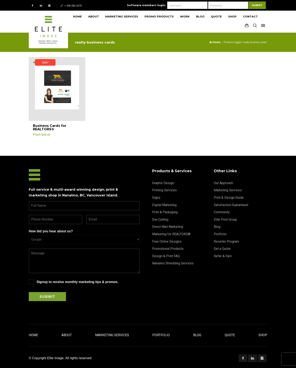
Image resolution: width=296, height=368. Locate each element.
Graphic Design (163, 183)
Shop (262, 335)
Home (33, 335)
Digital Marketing (164, 205)
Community (222, 212)
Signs (156, 197)
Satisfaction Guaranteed (231, 205)
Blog (217, 227)
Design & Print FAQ (166, 256)
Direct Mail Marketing (167, 227)
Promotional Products (168, 249)
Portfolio (220, 234)
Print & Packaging (165, 212)
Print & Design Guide (229, 197)
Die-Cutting (160, 219)
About (66, 335)
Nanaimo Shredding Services (173, 263)
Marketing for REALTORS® (171, 234)
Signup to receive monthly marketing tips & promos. (77, 282)
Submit (257, 5)
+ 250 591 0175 (71, 5)
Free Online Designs (167, 241)
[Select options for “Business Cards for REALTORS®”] (77, 127)
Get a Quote (222, 249)
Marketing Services (228, 190)
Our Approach (223, 183)
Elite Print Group (225, 219)
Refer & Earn (223, 256)
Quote (230, 335)
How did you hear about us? (51, 231)
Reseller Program (226, 241)
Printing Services (164, 190)
